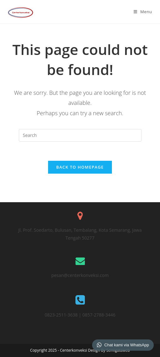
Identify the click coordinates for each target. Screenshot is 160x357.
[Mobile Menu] (143, 11)
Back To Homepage (80, 167)
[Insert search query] (80, 135)
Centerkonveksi (74, 350)
